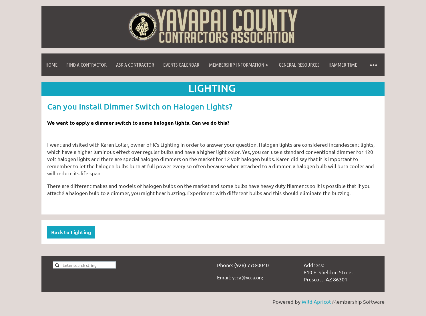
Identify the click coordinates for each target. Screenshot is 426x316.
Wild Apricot (316, 302)
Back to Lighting (71, 232)
